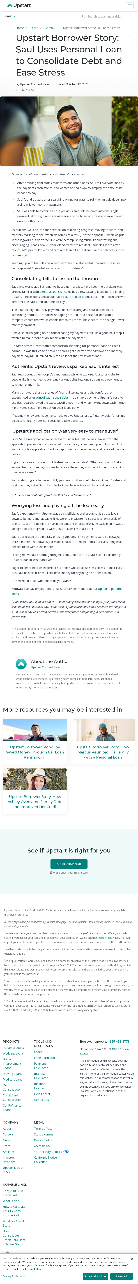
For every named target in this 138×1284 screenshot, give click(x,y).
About (7, 1129)
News (6, 1140)
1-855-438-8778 (119, 1041)
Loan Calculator (44, 1058)
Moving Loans (12, 1074)
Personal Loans (13, 1048)
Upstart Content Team (46, 667)
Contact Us (41, 1100)
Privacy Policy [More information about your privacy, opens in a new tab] (33, 1269)
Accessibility (42, 1146)
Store (6, 1146)
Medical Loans (12, 1079)
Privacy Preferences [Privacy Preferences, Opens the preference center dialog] (14, 1276)
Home (20, 28)
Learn (9, 16)
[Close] (132, 1259)
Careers (8, 1134)
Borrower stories (56, 28)
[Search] (108, 16)
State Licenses (43, 1134)
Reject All (121, 1276)
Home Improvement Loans (12, 1063)
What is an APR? (13, 1201)
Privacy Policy (43, 1140)
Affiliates (9, 1152)
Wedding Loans (13, 1053)
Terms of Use (43, 1129)
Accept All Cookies (95, 1276)
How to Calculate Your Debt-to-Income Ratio (14, 1211)
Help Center (42, 1094)
